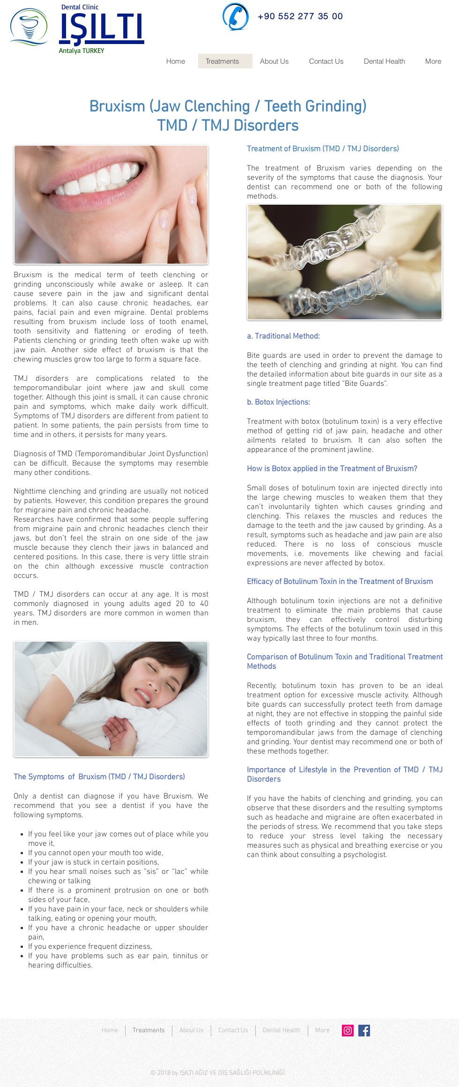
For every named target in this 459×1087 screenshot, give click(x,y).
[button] (277, 61)
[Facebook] (364, 1030)
